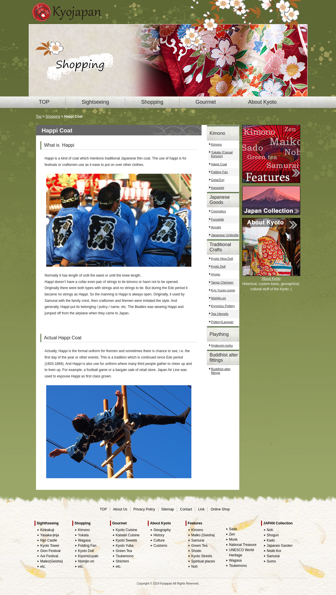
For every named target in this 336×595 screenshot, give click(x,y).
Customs (160, 546)
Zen (232, 534)
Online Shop (220, 509)
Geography (162, 530)
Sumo (271, 561)
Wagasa (84, 540)
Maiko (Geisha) (203, 535)
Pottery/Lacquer (222, 322)
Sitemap (167, 509)
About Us (120, 509)
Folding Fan (219, 172)
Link (201, 509)
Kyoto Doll (218, 266)
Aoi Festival (49, 556)
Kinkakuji (47, 530)
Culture (159, 540)
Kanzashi (217, 187)
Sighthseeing (48, 523)
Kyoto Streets (201, 556)
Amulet (216, 227)
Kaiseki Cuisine (128, 535)
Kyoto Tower (50, 546)
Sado (233, 529)
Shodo (196, 551)
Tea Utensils (220, 314)
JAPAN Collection (278, 523)
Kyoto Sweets (126, 540)
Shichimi (122, 561)
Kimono (216, 144)
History (159, 535)
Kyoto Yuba (125, 546)
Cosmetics (218, 211)
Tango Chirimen (222, 282)
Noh (194, 566)
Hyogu (215, 274)
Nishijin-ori (218, 298)
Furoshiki (217, 219)
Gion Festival (50, 551)
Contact (186, 509)
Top (39, 116)
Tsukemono (125, 556)
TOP (44, 102)
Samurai (197, 540)
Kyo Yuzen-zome (223, 290)
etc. (43, 566)
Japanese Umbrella (225, 235)
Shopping (152, 102)
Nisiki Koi (274, 551)
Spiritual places (203, 561)
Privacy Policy (144, 509)
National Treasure (243, 545)
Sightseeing (95, 102)
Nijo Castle (48, 540)
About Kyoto (262, 102)
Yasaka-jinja (49, 535)
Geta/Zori (217, 180)
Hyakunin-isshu (222, 345)
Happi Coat (219, 164)
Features (195, 523)
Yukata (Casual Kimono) (222, 154)
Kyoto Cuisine (126, 530)
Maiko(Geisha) (51, 561)
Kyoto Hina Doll (222, 258)
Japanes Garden (280, 546)
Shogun (273, 535)
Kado (271, 540)
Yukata (83, 535)
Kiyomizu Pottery (223, 306)
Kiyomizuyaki (88, 556)
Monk (233, 539)
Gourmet (205, 102)
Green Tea (124, 551)
